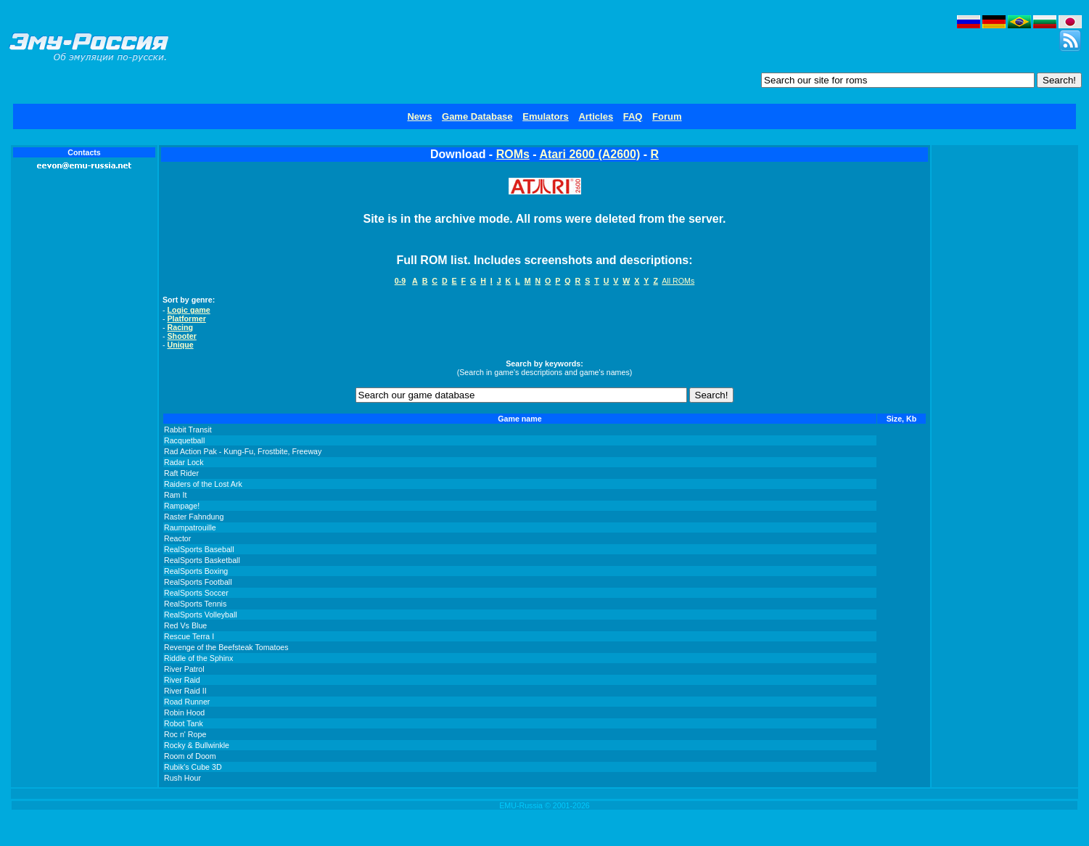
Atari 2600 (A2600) (589, 154)
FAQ (633, 116)
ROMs (513, 154)
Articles (595, 116)
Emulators (545, 116)
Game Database (477, 116)
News (419, 116)
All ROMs (678, 280)
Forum (666, 116)
